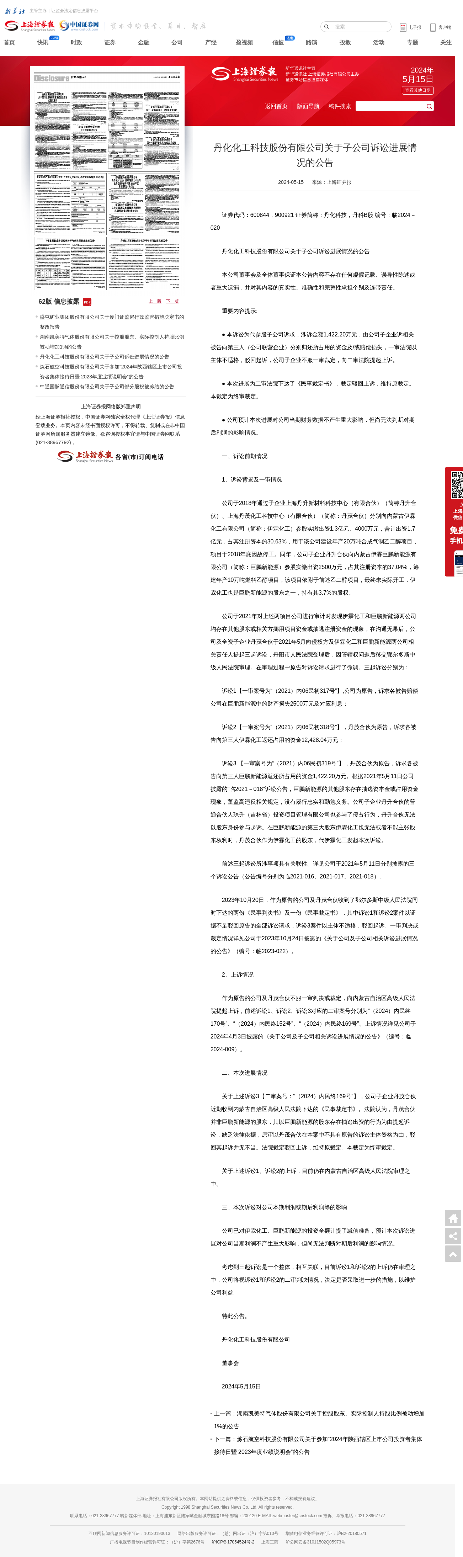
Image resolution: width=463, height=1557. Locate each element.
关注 (446, 42)
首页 (9, 42)
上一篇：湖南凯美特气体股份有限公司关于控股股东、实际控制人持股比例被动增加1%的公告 (319, 1419)
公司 (177, 42)
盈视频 (244, 42)
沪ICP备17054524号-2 (233, 1542)
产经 (211, 42)
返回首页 (276, 106)
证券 (110, 42)
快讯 (42, 42)
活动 (378, 42)
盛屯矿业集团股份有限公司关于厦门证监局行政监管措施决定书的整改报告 (112, 322)
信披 (278, 42)
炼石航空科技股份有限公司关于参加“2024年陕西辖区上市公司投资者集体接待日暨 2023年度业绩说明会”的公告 (111, 371)
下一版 (172, 301)
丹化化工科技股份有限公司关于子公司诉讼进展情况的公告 (104, 357)
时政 (76, 42)
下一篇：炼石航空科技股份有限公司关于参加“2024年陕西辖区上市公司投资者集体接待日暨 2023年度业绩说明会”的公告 (318, 1445)
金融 (143, 42)
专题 (412, 42)
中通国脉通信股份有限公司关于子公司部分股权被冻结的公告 (107, 386)
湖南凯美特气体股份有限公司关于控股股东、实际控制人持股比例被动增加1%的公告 (112, 342)
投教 (345, 42)
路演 (311, 42)
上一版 (155, 301)
